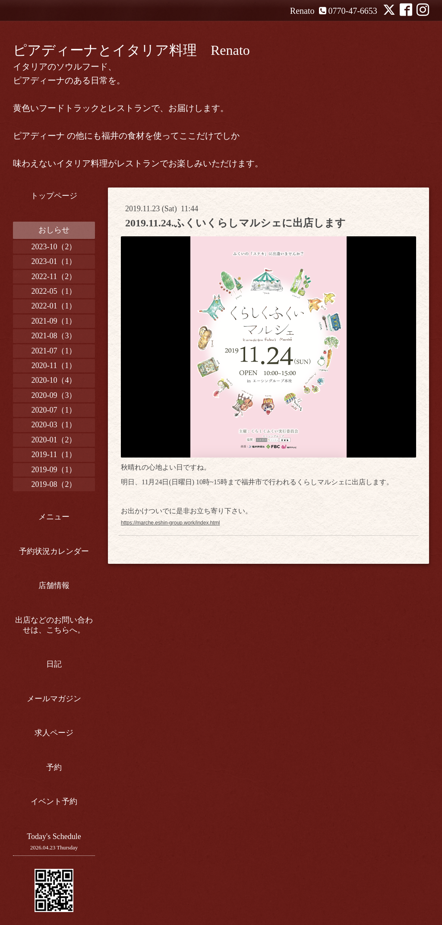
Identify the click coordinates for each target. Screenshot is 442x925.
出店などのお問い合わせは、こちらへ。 (54, 625)
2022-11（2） (54, 276)
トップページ (54, 195)
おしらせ (53, 230)
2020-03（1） (54, 424)
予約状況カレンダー (54, 551)
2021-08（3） (54, 335)
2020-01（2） (54, 439)
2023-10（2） (54, 246)
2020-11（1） (54, 365)
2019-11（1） (54, 454)
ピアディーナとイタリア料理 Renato (131, 50)
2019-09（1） (54, 469)
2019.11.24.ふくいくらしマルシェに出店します (235, 223)
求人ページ (54, 732)
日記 (54, 664)
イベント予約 (54, 801)
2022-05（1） (54, 291)
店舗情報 (53, 585)
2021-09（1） (54, 321)
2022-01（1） (54, 306)
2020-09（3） (54, 395)
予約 (54, 767)
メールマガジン (54, 698)
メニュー (53, 516)
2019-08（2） (54, 484)
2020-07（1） (54, 410)
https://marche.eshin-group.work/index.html (170, 523)
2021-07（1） (54, 350)
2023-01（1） (54, 261)
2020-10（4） (54, 380)
